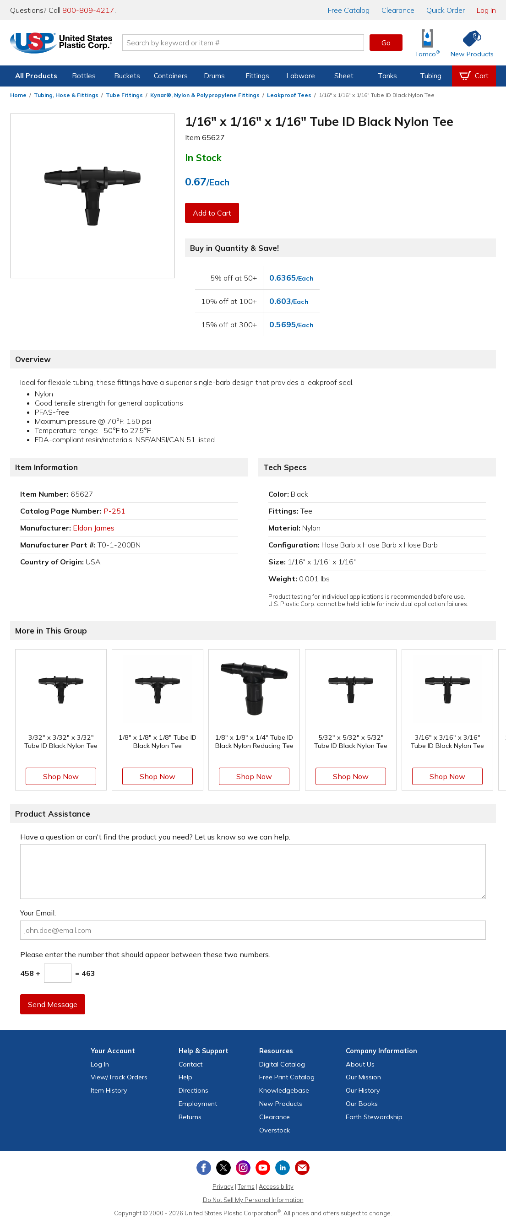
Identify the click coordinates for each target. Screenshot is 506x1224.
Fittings (257, 75)
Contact (190, 1064)
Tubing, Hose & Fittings (66, 95)
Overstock (274, 1130)
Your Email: (38, 912)
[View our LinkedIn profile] (282, 1168)
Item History (109, 1090)
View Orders (119, 1077)
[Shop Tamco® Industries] (427, 42)
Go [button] (386, 42)
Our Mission (363, 1077)
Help (185, 1077)
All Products (36, 75)
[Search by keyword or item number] (246, 42)
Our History (363, 1090)
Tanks (387, 75)
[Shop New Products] (469, 42)
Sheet (344, 75)
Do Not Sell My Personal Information (253, 1199)
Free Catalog (287, 1077)
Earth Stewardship (374, 1117)
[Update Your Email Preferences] (302, 1168)
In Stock (203, 157)
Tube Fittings (124, 95)
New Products (280, 1103)
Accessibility (276, 1186)
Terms (246, 1186)
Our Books (362, 1103)
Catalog (349, 10)
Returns (190, 1117)
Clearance (397, 10)
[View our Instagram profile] (243, 1168)
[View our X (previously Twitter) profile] (223, 1168)
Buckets (127, 75)
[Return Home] (64, 44)
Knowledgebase (284, 1090)
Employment (198, 1103)
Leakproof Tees (289, 95)
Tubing (430, 75)
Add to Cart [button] (212, 212)
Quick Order (445, 10)
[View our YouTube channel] (263, 1168)
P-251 (114, 510)
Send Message (52, 1004)
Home (18, 95)
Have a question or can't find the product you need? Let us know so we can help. (155, 836)
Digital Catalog (282, 1064)
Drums (214, 75)
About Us (360, 1064)
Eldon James (93, 527)
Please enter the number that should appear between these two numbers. (145, 954)
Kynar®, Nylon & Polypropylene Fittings (205, 95)
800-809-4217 (88, 10)
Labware (300, 75)
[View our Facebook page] (204, 1168)
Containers (171, 75)
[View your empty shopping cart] (474, 76)
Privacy (223, 1186)
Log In (486, 10)
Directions (193, 1090)
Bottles (84, 75)
